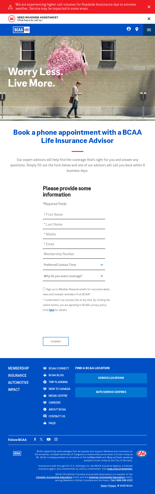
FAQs (49, 423)
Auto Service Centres (111, 392)
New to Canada (56, 388)
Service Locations (111, 378)
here (51, 310)
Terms (104, 486)
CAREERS (51, 402)
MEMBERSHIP (18, 368)
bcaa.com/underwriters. (120, 469)
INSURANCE (17, 376)
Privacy (112, 486)
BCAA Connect (56, 368)
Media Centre (55, 395)
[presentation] (73, 324)
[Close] (149, 7)
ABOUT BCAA (54, 409)
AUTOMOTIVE (18, 383)
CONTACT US (54, 416)
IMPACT (14, 390)
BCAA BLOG (53, 375)
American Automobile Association (107, 477)
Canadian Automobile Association (54, 477)
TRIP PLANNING (55, 382)
